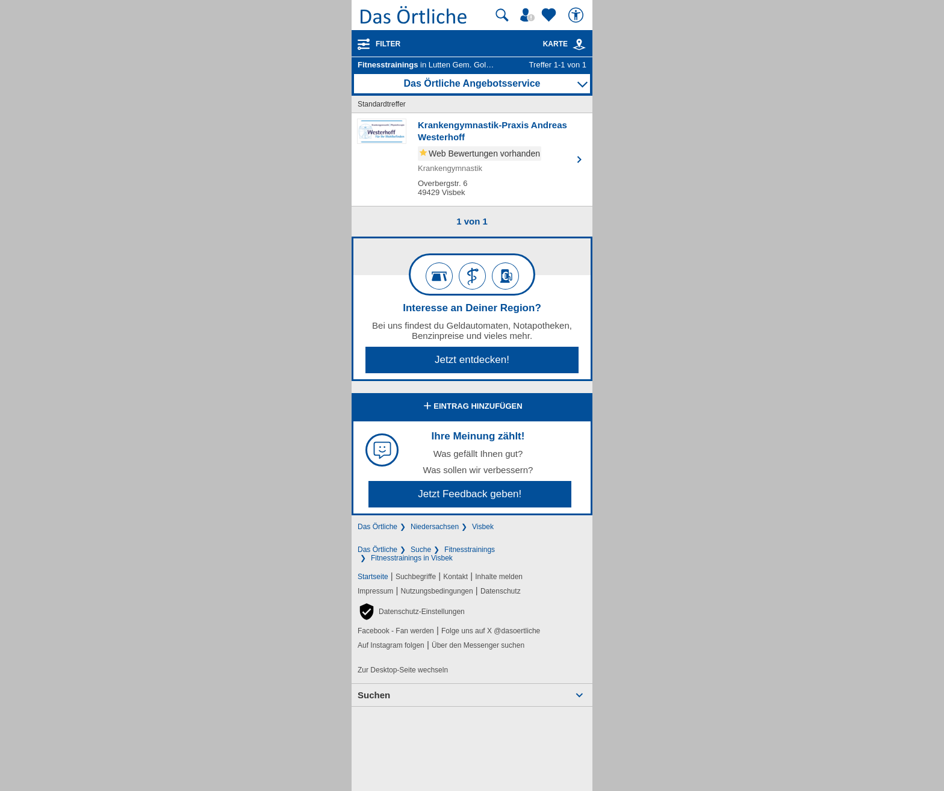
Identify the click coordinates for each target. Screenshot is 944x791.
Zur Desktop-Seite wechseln (403, 670)
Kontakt (455, 576)
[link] (579, 44)
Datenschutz (500, 591)
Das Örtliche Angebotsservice (471, 83)
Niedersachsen (435, 527)
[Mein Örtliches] (529, 15)
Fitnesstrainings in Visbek (412, 558)
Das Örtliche (377, 527)
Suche (421, 549)
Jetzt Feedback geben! (469, 494)
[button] (411, 612)
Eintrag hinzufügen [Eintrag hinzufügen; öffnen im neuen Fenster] (471, 407)
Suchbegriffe (416, 576)
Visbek (483, 527)
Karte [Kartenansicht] (564, 44)
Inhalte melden (499, 576)
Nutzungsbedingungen (437, 591)
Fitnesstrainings (469, 549)
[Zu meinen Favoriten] (550, 15)
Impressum (375, 591)
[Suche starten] (502, 15)
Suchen (374, 695)
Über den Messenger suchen (478, 645)
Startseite (373, 576)
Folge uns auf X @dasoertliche (490, 631)
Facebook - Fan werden (396, 631)
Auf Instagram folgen (391, 645)
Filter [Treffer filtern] (388, 44)
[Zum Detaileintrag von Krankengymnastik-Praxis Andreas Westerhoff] (472, 159)
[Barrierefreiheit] (577, 15)
